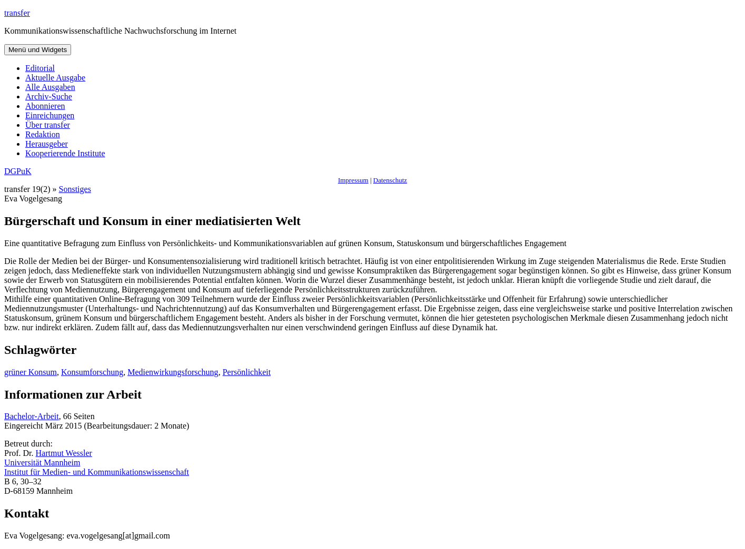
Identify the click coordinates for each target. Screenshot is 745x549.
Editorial (40, 68)
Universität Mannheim (42, 462)
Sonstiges (75, 189)
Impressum (353, 180)
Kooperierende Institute (65, 153)
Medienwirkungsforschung (172, 372)
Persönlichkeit (247, 372)
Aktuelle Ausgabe (55, 77)
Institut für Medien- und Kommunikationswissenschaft (96, 471)
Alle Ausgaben (50, 87)
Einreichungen (49, 115)
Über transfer (47, 124)
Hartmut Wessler (64, 453)
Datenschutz (390, 180)
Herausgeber (46, 143)
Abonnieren (45, 105)
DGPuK (18, 171)
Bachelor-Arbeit (31, 416)
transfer (17, 12)
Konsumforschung (92, 372)
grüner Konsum (30, 372)
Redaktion (42, 134)
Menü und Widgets (37, 50)
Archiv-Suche (48, 96)
